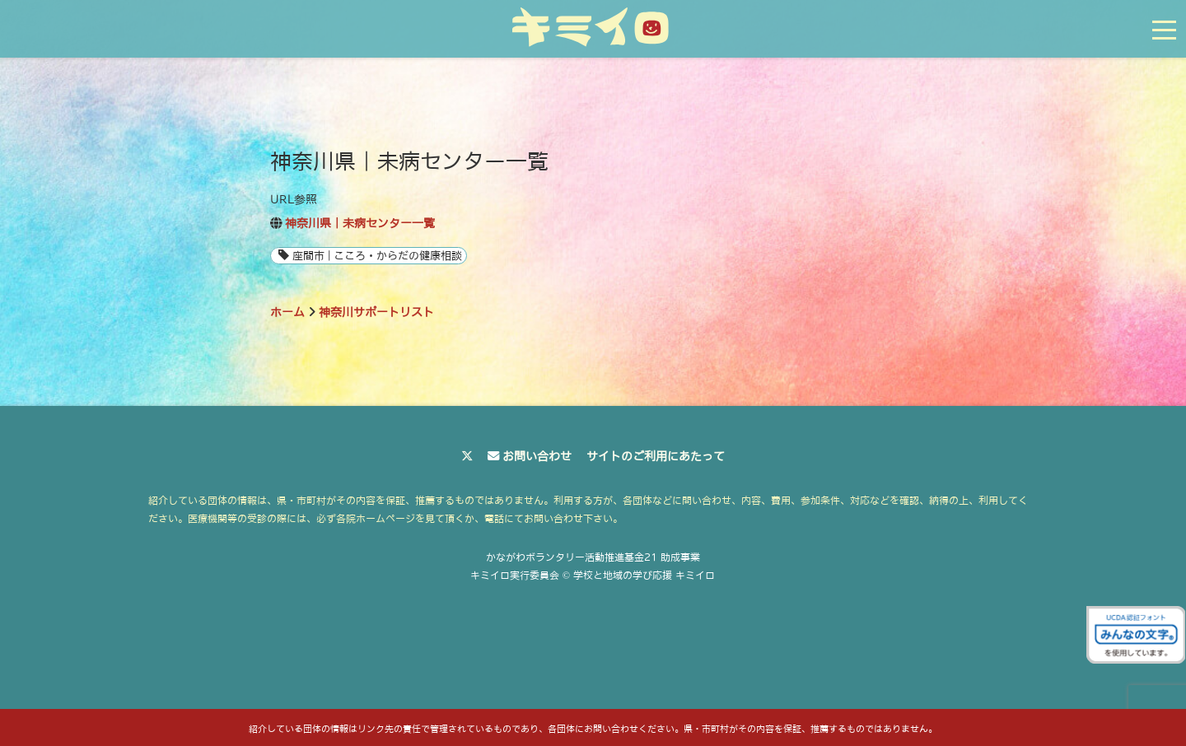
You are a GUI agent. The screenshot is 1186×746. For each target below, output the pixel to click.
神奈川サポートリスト (376, 312)
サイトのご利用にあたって (655, 456)
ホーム (287, 312)
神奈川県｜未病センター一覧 (360, 223)
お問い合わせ (537, 456)
